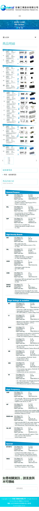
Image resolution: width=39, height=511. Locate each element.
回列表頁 (19, 488)
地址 (8, 503)
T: (10, 501)
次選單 (19, 37)
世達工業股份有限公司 (19, 7)
